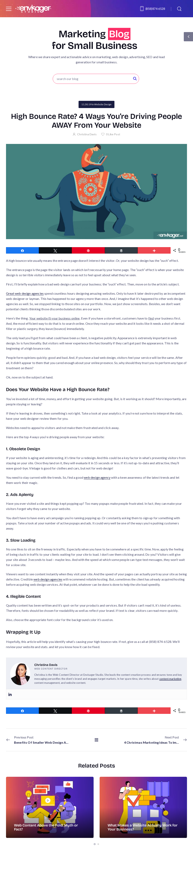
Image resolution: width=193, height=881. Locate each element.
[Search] (179, 8)
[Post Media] (50, 807)
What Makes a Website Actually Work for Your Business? (143, 827)
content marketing (170, 678)
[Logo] (33, 9)
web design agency (97, 477)
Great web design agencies (25, 293)
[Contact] (142, 8)
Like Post (113, 134)
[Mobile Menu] (8, 8)
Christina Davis (86, 134)
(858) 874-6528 (155, 8)
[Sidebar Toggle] (188, 36)
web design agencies (47, 579)
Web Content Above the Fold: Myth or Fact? (46, 827)
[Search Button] (135, 79)
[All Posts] (96, 739)
